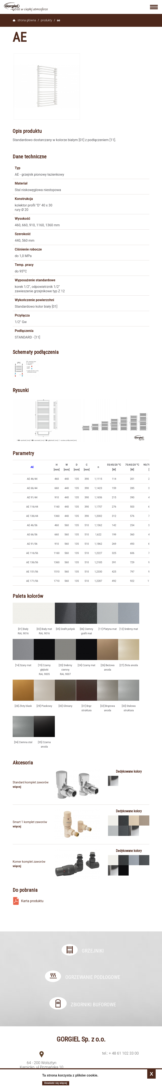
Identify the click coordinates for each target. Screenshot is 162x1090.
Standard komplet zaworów (31, 782)
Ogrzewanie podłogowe (92, 977)
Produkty (46, 20)
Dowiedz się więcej (55, 1083)
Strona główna (27, 20)
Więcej (17, 786)
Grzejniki (93, 951)
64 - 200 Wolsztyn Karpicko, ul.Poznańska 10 (41, 1064)
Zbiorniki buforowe (93, 1005)
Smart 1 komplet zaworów (30, 822)
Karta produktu (32, 901)
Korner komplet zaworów (29, 861)
